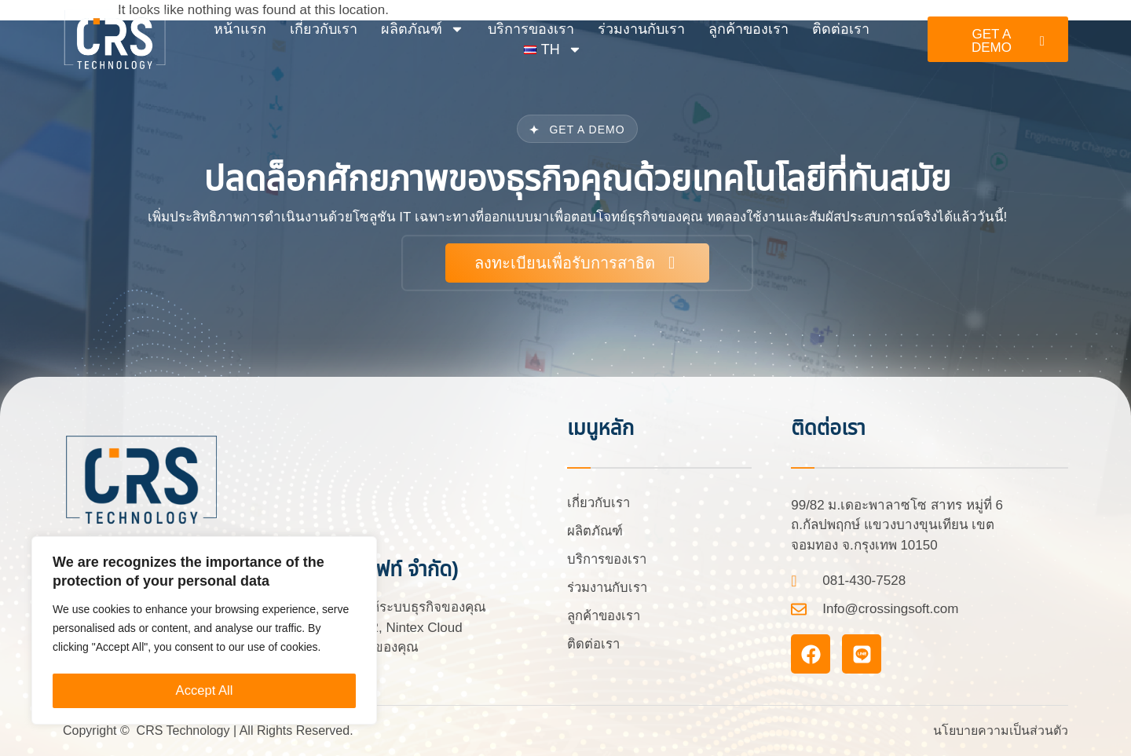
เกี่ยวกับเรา (323, 29)
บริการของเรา (531, 29)
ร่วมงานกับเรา (641, 29)
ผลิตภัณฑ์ (422, 29)
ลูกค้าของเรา (748, 29)
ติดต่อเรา (840, 29)
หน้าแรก (240, 29)
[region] (204, 633)
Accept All (204, 690)
